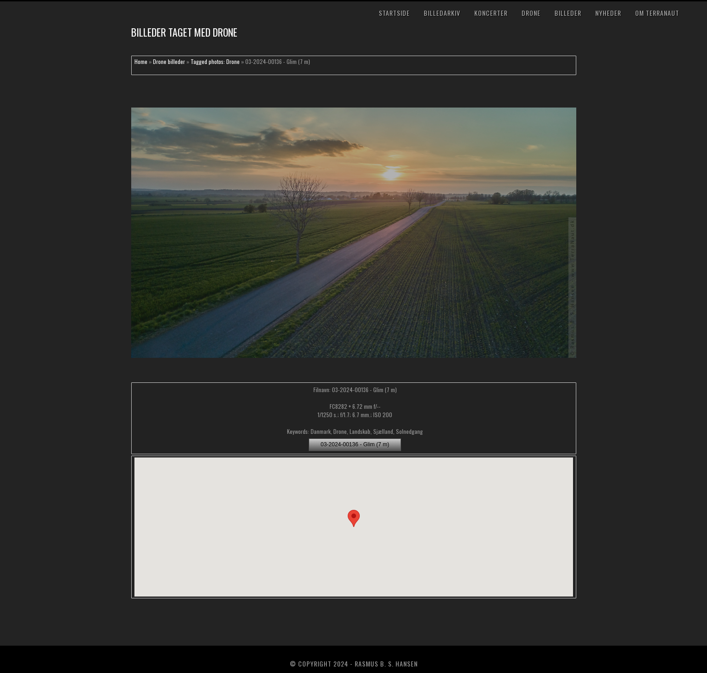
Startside (394, 13)
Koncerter (491, 13)
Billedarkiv (442, 13)
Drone (531, 13)
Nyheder (608, 13)
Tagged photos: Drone (215, 61)
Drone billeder (169, 61)
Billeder (567, 13)
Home (140, 61)
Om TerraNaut (657, 13)
